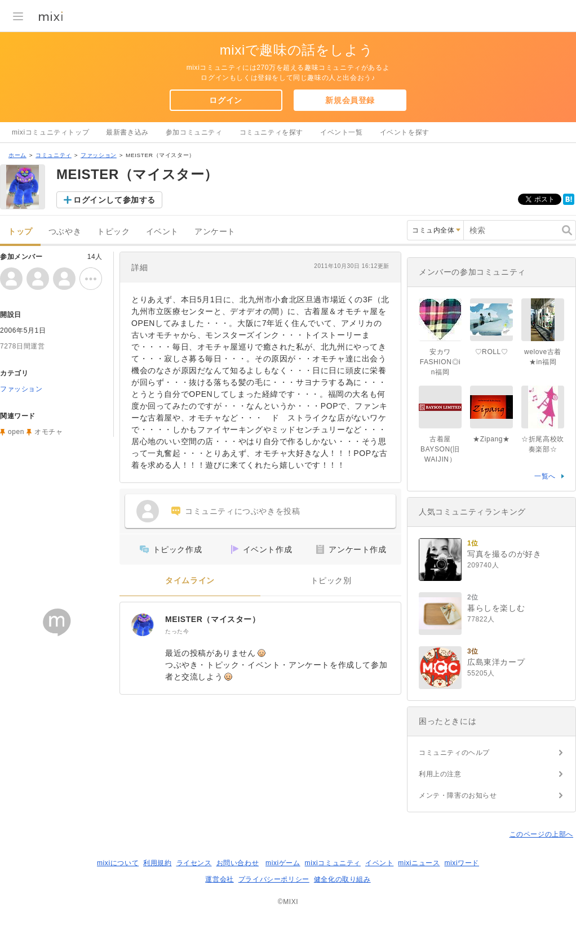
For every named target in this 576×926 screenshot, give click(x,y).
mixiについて (118, 863)
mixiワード (461, 863)
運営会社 (219, 879)
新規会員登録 (350, 100)
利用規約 (157, 863)
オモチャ (48, 432)
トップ (20, 231)
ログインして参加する (114, 199)
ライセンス (194, 863)
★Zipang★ (491, 439)
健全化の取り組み (342, 879)
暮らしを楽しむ (496, 607)
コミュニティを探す (271, 132)
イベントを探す (404, 132)
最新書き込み (127, 132)
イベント (162, 231)
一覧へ (545, 476)
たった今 (177, 631)
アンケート (215, 231)
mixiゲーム (282, 863)
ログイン (225, 100)
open (16, 432)
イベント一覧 (341, 132)
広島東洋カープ (496, 661)
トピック (113, 231)
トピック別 (331, 580)
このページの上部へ (541, 834)
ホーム (17, 155)
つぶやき (64, 231)
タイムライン (190, 580)
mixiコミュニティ (333, 863)
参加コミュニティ (194, 132)
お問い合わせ (237, 863)
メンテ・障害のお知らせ (458, 795)
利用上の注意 (440, 774)
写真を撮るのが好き (504, 553)
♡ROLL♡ (491, 352)
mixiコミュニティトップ (50, 132)
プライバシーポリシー (273, 879)
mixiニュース (419, 863)
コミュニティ (54, 155)
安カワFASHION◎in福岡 (440, 362)
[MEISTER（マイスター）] (142, 625)
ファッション (99, 155)
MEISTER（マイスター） (212, 619)
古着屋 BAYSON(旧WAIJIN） (440, 449)
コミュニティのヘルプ (454, 753)
